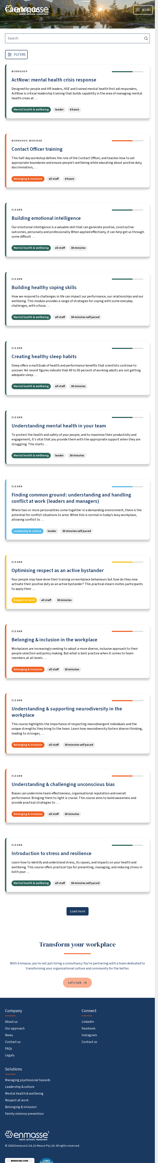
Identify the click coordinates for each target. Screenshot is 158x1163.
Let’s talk (77, 982)
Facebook (88, 1028)
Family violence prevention (24, 1113)
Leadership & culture (19, 1086)
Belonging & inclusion (21, 1107)
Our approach (15, 1028)
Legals (9, 1055)
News (9, 1035)
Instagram (89, 1035)
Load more (77, 911)
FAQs (8, 1048)
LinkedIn (88, 1021)
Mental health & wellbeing (24, 1093)
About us (11, 1021)
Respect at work (17, 1100)
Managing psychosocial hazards (27, 1080)
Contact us (13, 1042)
